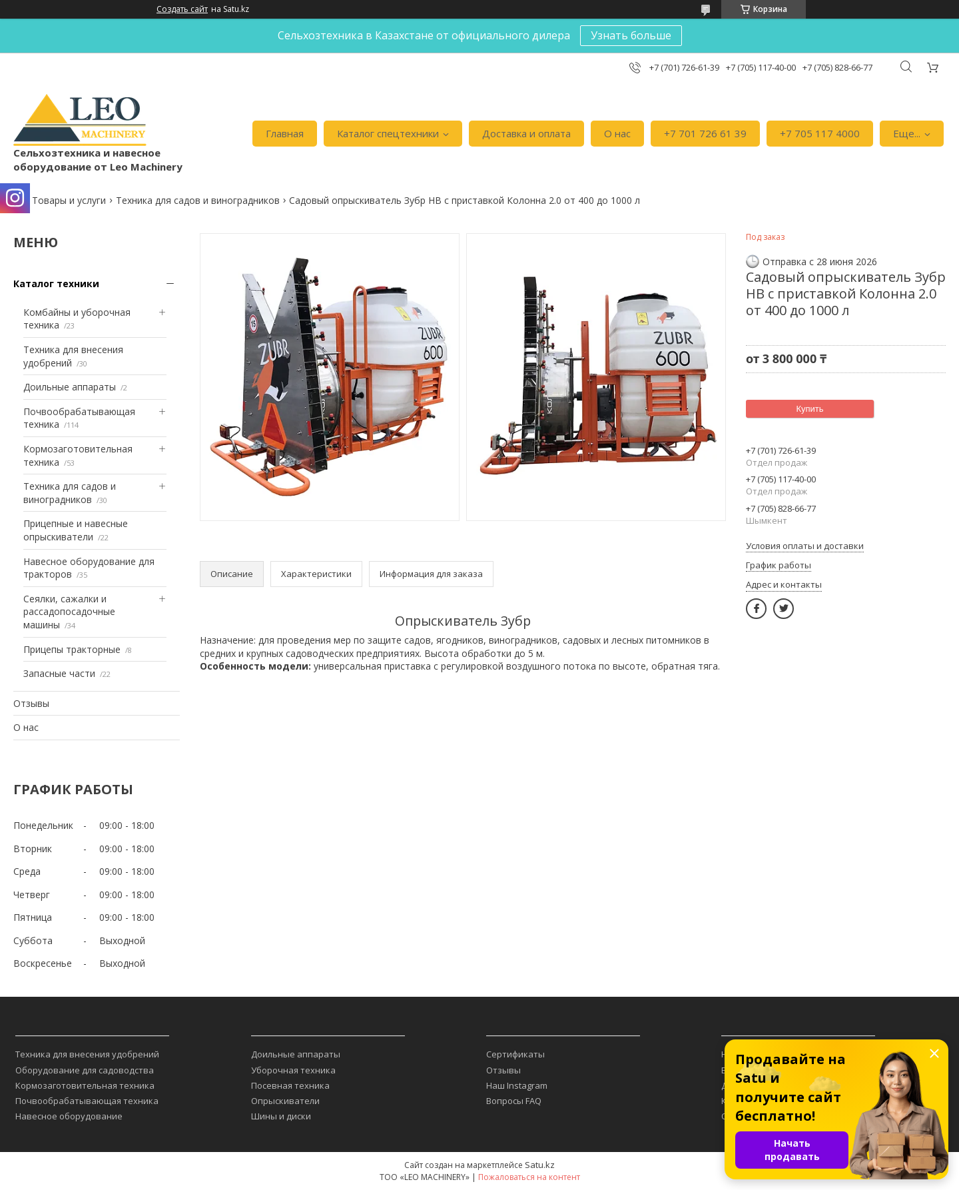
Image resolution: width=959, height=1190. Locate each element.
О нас (617, 133)
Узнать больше (631, 35)
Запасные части (59, 673)
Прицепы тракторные (72, 649)
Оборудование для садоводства (84, 1070)
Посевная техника (290, 1085)
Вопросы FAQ (513, 1101)
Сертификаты (515, 1054)
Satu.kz (540, 1165)
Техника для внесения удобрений (87, 1054)
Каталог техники (56, 283)
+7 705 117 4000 (820, 133)
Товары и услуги (69, 200)
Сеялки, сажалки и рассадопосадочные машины (69, 611)
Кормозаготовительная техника (85, 1085)
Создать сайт (182, 9)
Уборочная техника (293, 1070)
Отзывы (31, 703)
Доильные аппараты (69, 386)
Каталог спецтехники (388, 133)
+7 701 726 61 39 (705, 133)
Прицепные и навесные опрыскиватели (75, 530)
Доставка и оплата (526, 133)
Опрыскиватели (285, 1101)
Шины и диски (281, 1116)
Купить (809, 409)
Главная (285, 133)
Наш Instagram (516, 1085)
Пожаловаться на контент (529, 1177)
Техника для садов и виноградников (198, 200)
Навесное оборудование (69, 1116)
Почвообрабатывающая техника (87, 1101)
